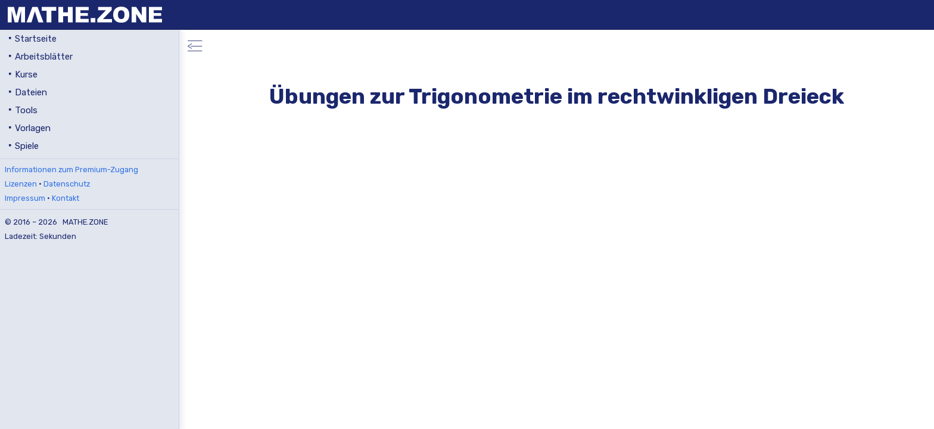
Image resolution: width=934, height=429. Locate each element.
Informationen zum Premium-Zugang (71, 169)
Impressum (25, 198)
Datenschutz (66, 183)
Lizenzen (21, 183)
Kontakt (65, 198)
